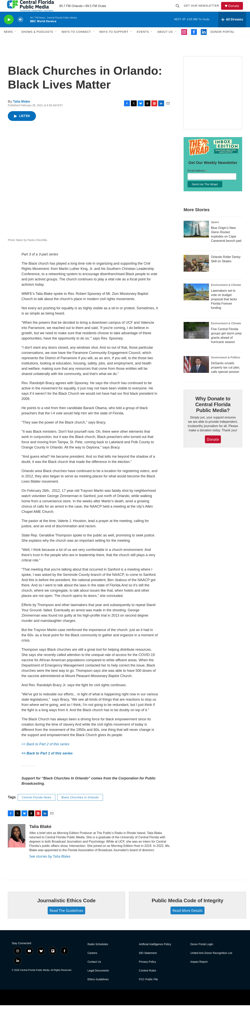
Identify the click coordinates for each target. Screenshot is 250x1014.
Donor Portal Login (201, 953)
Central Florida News (36, 806)
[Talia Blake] (16, 844)
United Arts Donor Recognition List (211, 961)
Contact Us (94, 970)
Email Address (197, 179)
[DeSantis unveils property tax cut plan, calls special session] (196, 373)
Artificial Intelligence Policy (155, 953)
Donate (236, 10)
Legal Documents (98, 979)
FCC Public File (148, 988)
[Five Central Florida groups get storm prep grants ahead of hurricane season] (196, 339)
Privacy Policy (147, 970)
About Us (165, 40)
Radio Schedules (98, 953)
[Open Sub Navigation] (15, 40)
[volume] (20, 28)
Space (215, 230)
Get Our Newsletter (203, 10)
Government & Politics (225, 366)
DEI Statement (148, 961)
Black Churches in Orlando (80, 806)
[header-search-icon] (179, 10)
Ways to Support (114, 40)
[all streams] (232, 28)
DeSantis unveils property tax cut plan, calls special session (225, 376)
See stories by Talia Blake (49, 865)
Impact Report (199, 970)
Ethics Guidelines (98, 988)
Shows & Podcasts (37, 40)
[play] (9, 28)
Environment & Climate (226, 293)
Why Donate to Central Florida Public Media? (212, 413)
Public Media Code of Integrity (187, 909)
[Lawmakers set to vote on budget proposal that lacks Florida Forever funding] (196, 300)
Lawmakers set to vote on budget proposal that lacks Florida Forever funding (224, 308)
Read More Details (187, 919)
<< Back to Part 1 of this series (47, 762)
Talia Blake (21, 110)
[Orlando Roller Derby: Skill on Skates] (196, 272)
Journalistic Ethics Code (66, 909)
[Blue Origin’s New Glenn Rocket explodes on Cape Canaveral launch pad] (196, 238)
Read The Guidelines (66, 919)
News (8, 40)
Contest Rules (147, 979)
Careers (92, 961)
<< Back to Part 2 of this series (45, 753)
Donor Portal (223, 40)
